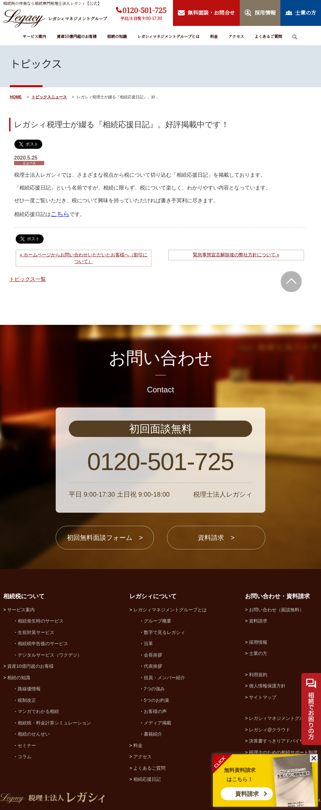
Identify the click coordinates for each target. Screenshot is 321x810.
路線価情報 (29, 688)
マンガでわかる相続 (38, 711)
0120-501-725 (144, 10)
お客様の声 (155, 711)
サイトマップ (262, 697)
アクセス (236, 36)
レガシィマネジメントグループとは (168, 36)
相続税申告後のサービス (43, 643)
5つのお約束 (156, 700)
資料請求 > (216, 537)
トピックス (41, 97)
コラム (24, 756)
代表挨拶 (153, 666)
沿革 (148, 643)
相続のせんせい (34, 734)
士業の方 (258, 653)
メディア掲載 (157, 722)
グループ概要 (157, 620)
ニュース (59, 97)
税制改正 (27, 700)
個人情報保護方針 (267, 685)
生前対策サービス (36, 632)
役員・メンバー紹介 (164, 677)
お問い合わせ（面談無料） (276, 609)
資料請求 (247, 794)
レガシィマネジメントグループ (281, 718)
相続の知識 (117, 36)
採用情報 (258, 642)
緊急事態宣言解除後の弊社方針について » (236, 254)
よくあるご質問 (268, 36)
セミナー (27, 745)
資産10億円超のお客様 (77, 36)
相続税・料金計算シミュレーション (54, 722)
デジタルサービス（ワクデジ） (50, 655)
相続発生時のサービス (41, 620)
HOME (16, 97)
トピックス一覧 (27, 279)
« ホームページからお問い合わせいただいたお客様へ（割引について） (83, 258)
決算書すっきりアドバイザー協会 (283, 740)
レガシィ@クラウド (269, 729)
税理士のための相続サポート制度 (283, 752)
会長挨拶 (153, 655)
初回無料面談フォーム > (105, 537)
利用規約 (258, 674)
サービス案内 (34, 36)
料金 (214, 36)
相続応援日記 (147, 779)
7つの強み (154, 688)
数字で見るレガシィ (164, 632)
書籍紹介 (153, 734)
